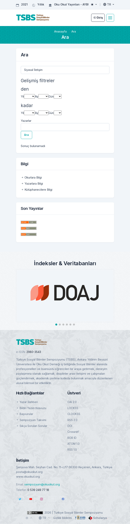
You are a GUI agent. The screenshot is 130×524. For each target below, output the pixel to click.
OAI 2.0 (72, 402)
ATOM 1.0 (73, 443)
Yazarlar (26, 121)
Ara (26, 134)
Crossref (73, 431)
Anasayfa (60, 31)
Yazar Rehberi (27, 402)
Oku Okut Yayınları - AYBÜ (72, 4)
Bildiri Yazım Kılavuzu (31, 408)
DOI (69, 425)
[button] (56, 325)
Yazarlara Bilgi (32, 183)
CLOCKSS (73, 414)
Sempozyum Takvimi (31, 420)
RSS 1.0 (72, 449)
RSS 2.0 (72, 420)
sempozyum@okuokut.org (42, 484)
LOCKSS (72, 408)
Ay (36, 96)
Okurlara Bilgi (31, 177)
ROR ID (71, 437)
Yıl (22, 96)
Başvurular (24, 414)
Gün (51, 96)
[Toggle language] (108, 4)
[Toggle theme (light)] (94, 4)
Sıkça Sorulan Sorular (31, 425)
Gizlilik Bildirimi (62, 517)
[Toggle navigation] (110, 18)
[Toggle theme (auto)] (29, 518)
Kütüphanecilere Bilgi (36, 189)
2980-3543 (33, 352)
